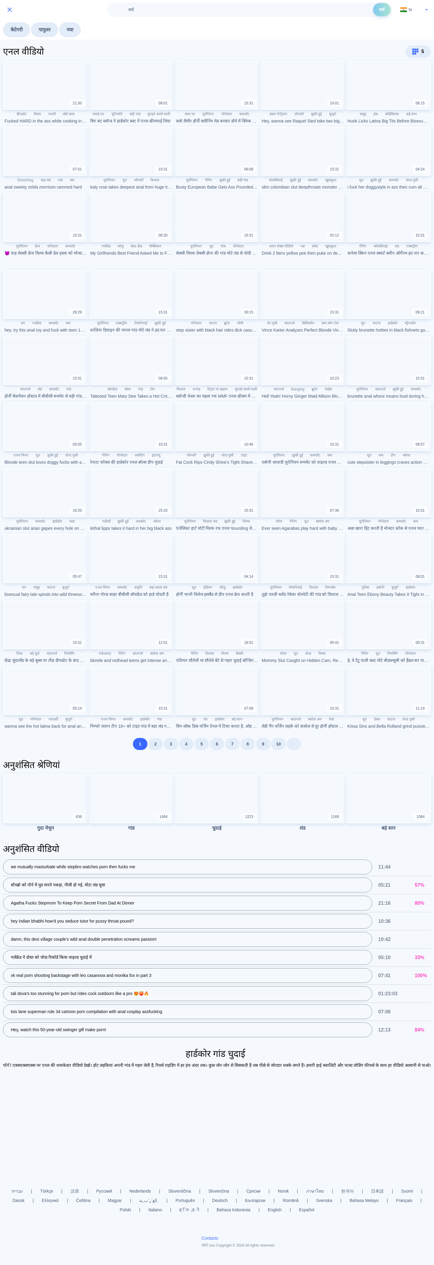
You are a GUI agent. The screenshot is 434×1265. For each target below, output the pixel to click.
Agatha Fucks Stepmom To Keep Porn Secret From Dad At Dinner (72, 903)
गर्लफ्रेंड (106, 246)
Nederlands (140, 1191)
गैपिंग (208, 180)
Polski (125, 1209)
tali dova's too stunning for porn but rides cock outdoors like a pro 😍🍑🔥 (80, 993)
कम (68, 323)
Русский (104, 1191)
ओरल (406, 455)
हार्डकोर (393, 323)
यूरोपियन (208, 114)
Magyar (115, 1200)
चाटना (213, 323)
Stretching (25, 180)
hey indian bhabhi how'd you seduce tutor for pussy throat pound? (72, 921)
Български (255, 1200)
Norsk (283, 1191)
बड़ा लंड (46, 180)
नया (70, 29)
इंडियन (207, 587)
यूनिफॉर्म (117, 114)
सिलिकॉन (308, 323)
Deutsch (220, 1200)
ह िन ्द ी (189, 1209)
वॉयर (279, 521)
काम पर (190, 114)
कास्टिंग (140, 455)
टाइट (244, 455)
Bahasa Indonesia (233, 1209)
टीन (152, 389)
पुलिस (365, 587)
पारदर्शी (53, 719)
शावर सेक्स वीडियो (281, 246)
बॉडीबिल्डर (392, 114)
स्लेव (315, 246)
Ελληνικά (50, 1200)
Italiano (155, 1209)
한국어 (347, 1191)
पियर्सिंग (69, 653)
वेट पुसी (272, 323)
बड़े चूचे (34, 653)
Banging (297, 389)
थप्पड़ (196, 389)
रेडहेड (328, 389)
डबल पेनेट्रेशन (278, 114)
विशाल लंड (210, 521)
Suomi (407, 1191)
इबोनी (380, 587)
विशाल (154, 180)
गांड (60, 180)
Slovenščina (179, 1191)
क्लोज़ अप (322, 521)
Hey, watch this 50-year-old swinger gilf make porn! (58, 1030)
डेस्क (377, 719)
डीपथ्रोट (22, 114)
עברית (17, 1191)
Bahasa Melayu (364, 1200)
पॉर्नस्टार (226, 114)
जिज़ (19, 653)
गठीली (106, 521)
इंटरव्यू (156, 455)
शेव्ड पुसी (412, 180)
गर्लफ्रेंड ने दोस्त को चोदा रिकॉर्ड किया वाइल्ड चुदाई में (51, 957)
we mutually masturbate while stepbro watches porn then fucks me (73, 867)
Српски (253, 1191)
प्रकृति (138, 587)
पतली (52, 114)
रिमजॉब (330, 587)
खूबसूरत (330, 180)
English (275, 1209)
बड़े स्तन (411, 114)
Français (404, 1200)
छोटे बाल (68, 114)
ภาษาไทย (315, 1191)
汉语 (75, 1191)
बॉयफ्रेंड (112, 389)
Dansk (18, 1200)
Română (291, 1200)
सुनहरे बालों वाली (158, 114)
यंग (23, 323)
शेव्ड (308, 653)
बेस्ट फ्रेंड (136, 246)
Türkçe (46, 1191)
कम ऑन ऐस (330, 323)
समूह (363, 114)
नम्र (302, 246)
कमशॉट (244, 114)
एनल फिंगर (21, 455)
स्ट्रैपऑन (410, 323)
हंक (375, 114)
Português (185, 1200)
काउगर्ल (290, 323)
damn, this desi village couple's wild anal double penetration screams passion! (84, 939)
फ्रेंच (37, 246)
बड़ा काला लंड (158, 587)
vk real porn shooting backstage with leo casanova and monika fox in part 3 (81, 975)
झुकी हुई (316, 114)
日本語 (377, 1191)
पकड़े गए (98, 114)
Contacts (210, 1238)
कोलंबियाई (276, 180)
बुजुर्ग (332, 114)
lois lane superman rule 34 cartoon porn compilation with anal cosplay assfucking (86, 1011)
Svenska (324, 1200)
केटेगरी (17, 29)
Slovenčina (219, 1191)
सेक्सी (239, 653)
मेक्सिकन (155, 246)
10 (278, 744)
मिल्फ (37, 114)
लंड (72, 180)
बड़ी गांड (135, 114)
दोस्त (127, 389)
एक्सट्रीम (411, 246)
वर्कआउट (105, 653)
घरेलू (121, 246)
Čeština (83, 1200)
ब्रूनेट (227, 323)
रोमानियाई (140, 323)
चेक (223, 246)
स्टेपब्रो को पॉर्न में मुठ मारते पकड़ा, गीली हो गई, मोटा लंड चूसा (58, 885)
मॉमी (240, 323)
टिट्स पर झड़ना (217, 389)
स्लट (72, 521)
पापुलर (45, 29)
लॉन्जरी (299, 114)
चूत (124, 180)
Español (306, 1209)
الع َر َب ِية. (148, 1200)
